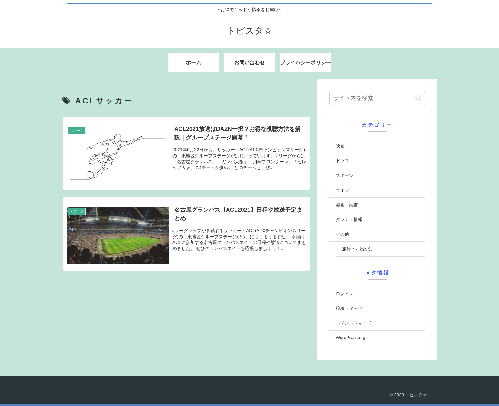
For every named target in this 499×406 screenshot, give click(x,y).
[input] (377, 98)
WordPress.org (350, 337)
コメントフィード (353, 322)
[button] (418, 98)
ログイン (345, 293)
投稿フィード (349, 308)
